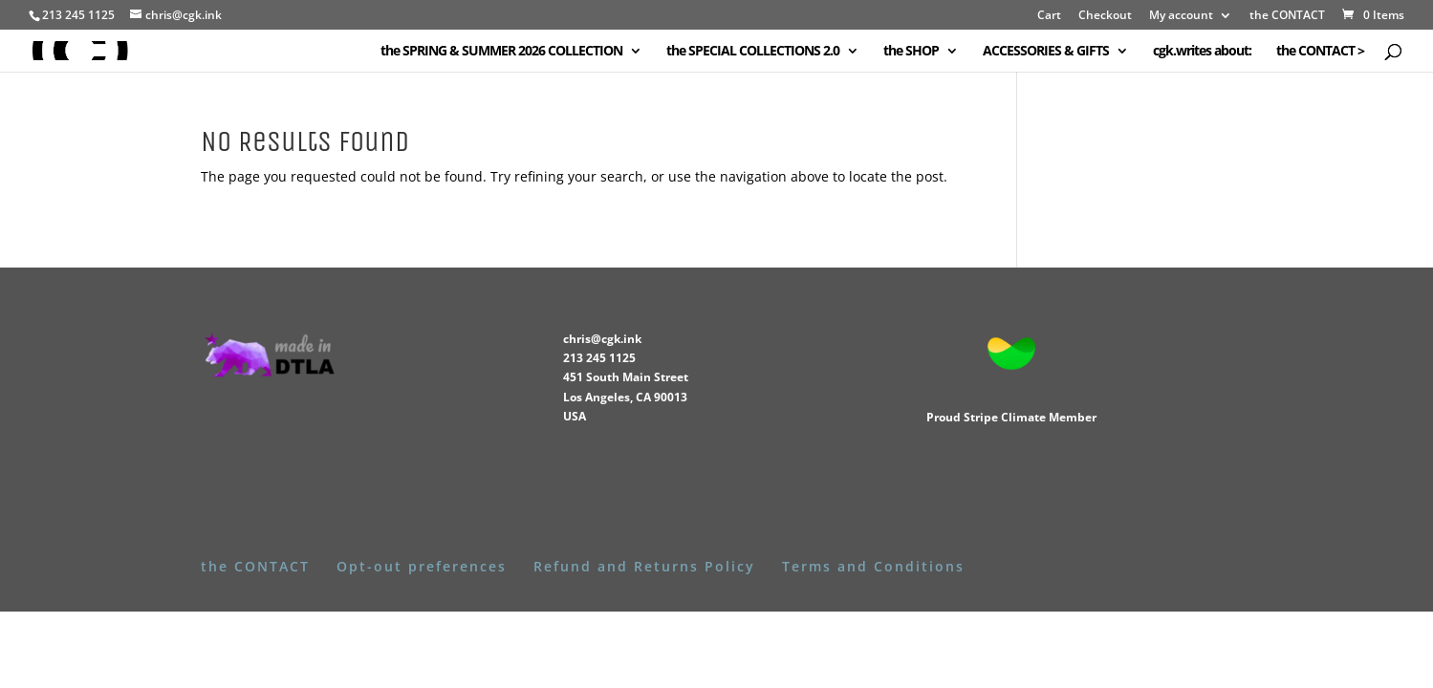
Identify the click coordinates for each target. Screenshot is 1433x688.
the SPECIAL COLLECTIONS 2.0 (752, 51)
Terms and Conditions (873, 566)
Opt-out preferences (422, 566)
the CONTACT (1287, 16)
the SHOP (911, 51)
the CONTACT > (1320, 51)
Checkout (1105, 16)
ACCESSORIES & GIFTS (1046, 51)
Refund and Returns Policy (644, 566)
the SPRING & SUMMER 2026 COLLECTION (501, 51)
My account (1181, 16)
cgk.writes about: (1202, 51)
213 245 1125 (599, 358)
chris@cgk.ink (602, 339)
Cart (1049, 16)
